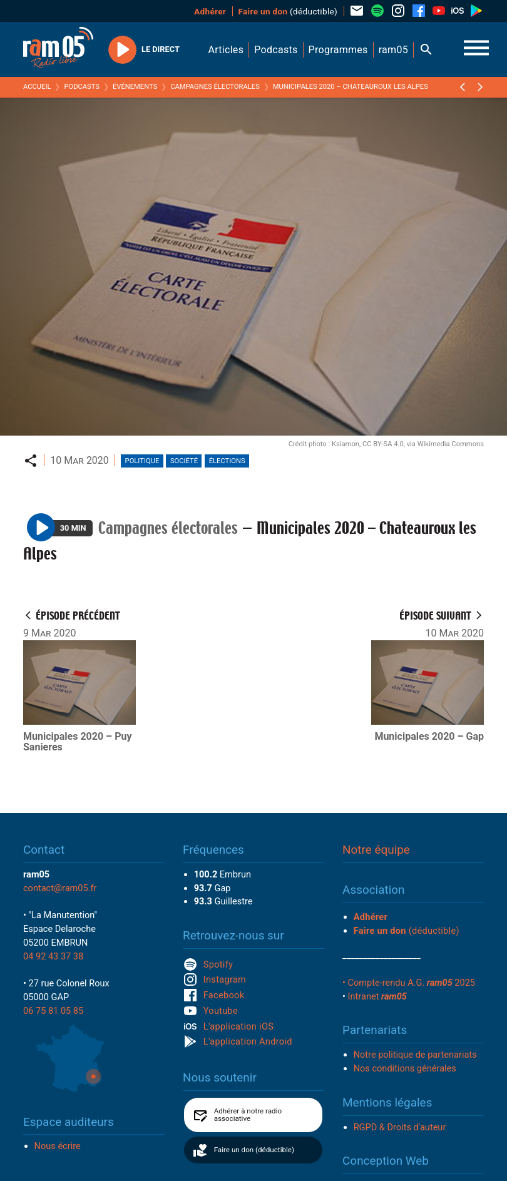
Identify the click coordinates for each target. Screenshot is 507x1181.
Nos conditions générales (405, 1068)
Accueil (37, 87)
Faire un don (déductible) (254, 1149)
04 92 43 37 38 (53, 956)
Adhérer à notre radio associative (248, 1115)
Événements (135, 87)
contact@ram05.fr (60, 888)
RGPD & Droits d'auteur (400, 1127)
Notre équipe (376, 849)
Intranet (377, 996)
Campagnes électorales (215, 87)
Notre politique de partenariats (415, 1054)
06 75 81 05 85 (53, 1010)
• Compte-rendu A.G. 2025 (408, 982)
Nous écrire (57, 1146)
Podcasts (82, 87)
